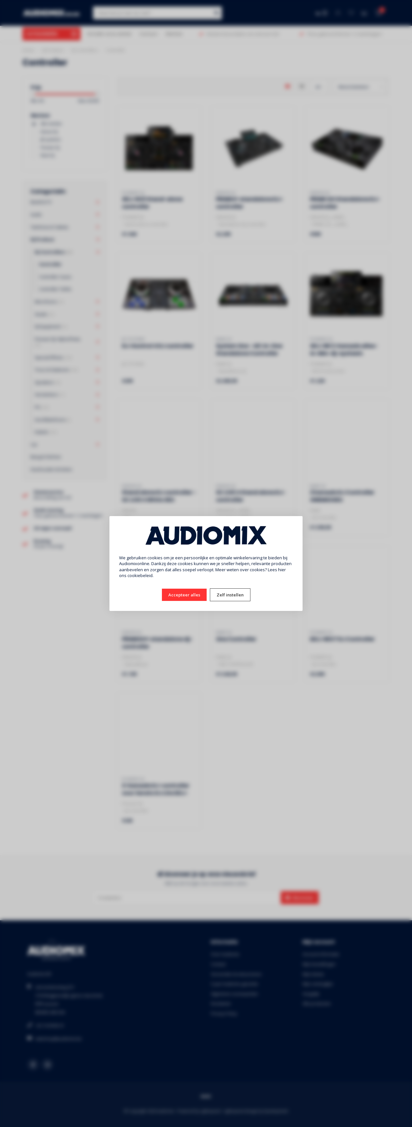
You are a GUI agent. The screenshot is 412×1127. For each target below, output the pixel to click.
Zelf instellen (230, 595)
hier (282, 570)
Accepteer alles (184, 595)
